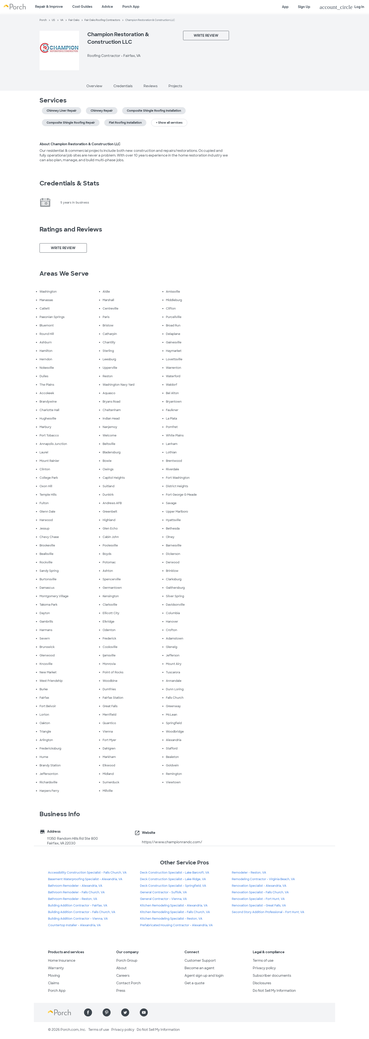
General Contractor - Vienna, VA (163, 899)
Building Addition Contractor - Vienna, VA (78, 919)
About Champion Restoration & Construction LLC (80, 144)
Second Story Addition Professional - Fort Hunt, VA (268, 912)
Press (120, 990)
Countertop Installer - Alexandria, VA (74, 925)
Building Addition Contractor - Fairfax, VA (77, 905)
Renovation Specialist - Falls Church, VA (260, 892)
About (121, 968)
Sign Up (304, 7)
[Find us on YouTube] (144, 1012)
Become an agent (199, 968)
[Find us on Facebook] (88, 1012)
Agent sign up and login (204, 975)
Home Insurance (61, 960)
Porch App (130, 6)
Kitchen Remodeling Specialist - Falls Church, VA (175, 912)
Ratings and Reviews (71, 229)
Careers (122, 975)
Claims (53, 983)
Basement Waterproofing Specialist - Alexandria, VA (85, 879)
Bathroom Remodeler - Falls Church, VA (76, 892)
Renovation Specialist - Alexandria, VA (259, 886)
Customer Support (200, 960)
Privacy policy (264, 968)
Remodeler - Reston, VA (249, 872)
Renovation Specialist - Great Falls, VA (259, 905)
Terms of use (263, 960)
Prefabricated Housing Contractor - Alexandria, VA (176, 925)
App (285, 7)
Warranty (56, 968)
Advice (107, 6)
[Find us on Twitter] (125, 1012)
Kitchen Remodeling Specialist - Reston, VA (171, 919)
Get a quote (194, 983)
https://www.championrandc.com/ (172, 842)
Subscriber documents (272, 975)
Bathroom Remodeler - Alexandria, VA (75, 886)
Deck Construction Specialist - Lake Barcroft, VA (174, 872)
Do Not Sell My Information (274, 990)
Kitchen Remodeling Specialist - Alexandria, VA (174, 905)
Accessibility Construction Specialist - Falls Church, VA (87, 872)
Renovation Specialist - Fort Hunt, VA (258, 899)
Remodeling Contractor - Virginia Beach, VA (263, 879)
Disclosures (262, 983)
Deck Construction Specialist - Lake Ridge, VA (173, 879)
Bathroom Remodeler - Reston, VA (72, 899)
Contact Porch (128, 983)
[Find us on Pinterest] (107, 1012)
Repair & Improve (49, 6)
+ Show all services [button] (169, 123)
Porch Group (126, 960)
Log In (342, 7)
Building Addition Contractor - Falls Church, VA (81, 912)
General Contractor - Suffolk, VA (163, 892)
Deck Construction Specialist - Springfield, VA (173, 886)
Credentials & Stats (69, 183)
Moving (54, 975)
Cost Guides (82, 6)
